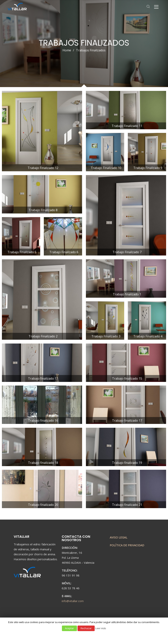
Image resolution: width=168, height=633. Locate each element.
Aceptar (69, 628)
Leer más (100, 628)
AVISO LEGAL (118, 537)
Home (66, 50)
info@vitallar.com (73, 601)
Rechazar (86, 628)
